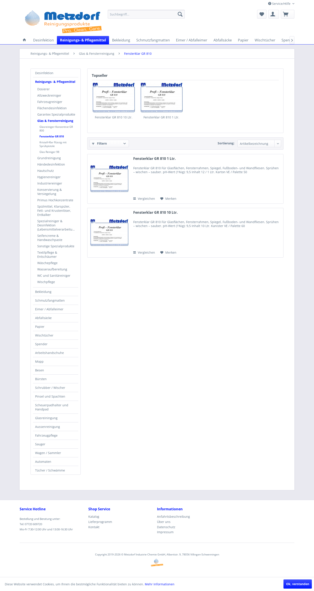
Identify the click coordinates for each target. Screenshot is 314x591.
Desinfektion (44, 73)
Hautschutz (45, 171)
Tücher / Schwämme (50, 470)
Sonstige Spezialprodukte (55, 246)
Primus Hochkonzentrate (55, 200)
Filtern (99, 143)
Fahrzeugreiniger (49, 102)
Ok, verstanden (297, 584)
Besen (39, 370)
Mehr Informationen (159, 584)
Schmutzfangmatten (50, 300)
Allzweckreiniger (49, 95)
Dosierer (43, 89)
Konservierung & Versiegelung (49, 192)
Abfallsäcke (43, 318)
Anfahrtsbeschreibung (173, 516)
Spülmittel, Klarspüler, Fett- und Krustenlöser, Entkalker (54, 210)
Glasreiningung (46, 418)
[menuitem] (146, 14)
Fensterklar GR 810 (51, 136)
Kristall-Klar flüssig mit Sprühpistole (53, 144)
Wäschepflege (47, 263)
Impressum (165, 532)
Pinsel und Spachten (50, 396)
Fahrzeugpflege (46, 435)
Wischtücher (44, 335)
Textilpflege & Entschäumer (47, 254)
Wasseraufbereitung (52, 269)
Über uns (164, 522)
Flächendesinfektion (52, 108)
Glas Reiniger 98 (49, 152)
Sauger (40, 444)
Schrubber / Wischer (50, 388)
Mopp (39, 361)
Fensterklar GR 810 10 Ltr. (113, 117)
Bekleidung (43, 292)
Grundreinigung (49, 158)
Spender (41, 344)
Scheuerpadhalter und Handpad (51, 407)
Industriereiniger (49, 183)
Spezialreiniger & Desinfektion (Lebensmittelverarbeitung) (57, 225)
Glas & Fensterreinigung (55, 121)
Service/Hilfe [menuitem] (279, 4)
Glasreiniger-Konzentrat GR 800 (56, 128)
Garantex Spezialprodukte (56, 114)
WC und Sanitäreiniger (53, 275)
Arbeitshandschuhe (49, 353)
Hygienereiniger (49, 177)
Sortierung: (226, 143)
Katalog (93, 516)
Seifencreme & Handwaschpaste (49, 238)
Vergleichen (144, 198)
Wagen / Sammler (48, 453)
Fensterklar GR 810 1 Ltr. (161, 117)
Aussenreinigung (47, 427)
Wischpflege (46, 282)
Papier (39, 327)
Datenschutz (166, 527)
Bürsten (41, 379)
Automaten (43, 461)
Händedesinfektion (51, 164)
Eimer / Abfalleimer (49, 309)
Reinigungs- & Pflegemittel (55, 82)
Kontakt (93, 527)
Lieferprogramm (100, 522)
